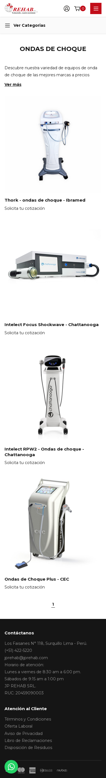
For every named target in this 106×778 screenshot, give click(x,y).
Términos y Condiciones (28, 719)
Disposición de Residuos (28, 747)
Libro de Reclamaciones (28, 740)
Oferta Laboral (18, 726)
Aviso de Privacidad (24, 733)
